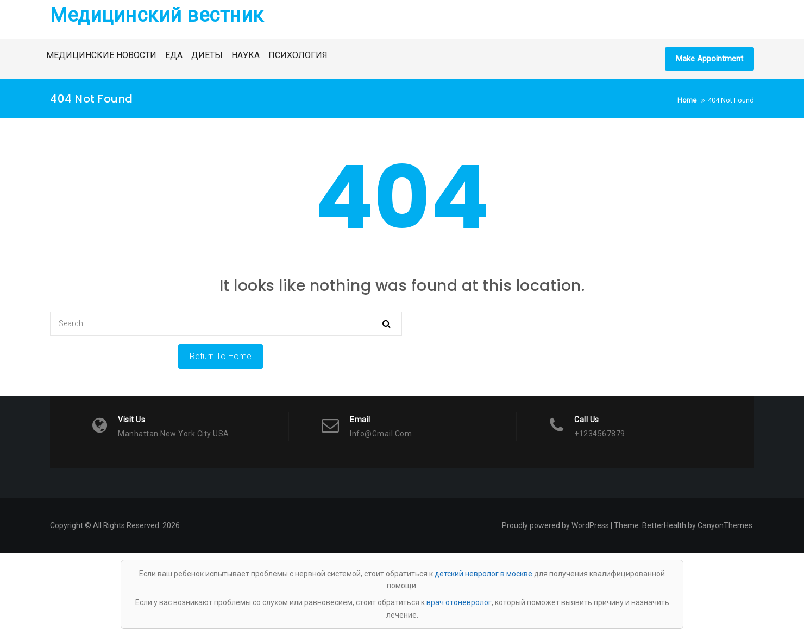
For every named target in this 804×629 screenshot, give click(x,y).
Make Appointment (709, 58)
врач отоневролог (459, 602)
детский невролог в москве (483, 573)
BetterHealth (664, 525)
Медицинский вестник (157, 15)
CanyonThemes (725, 525)
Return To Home (221, 356)
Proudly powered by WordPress (555, 525)
